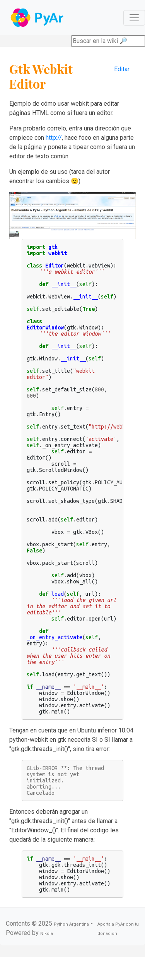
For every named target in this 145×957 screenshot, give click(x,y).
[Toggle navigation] (134, 18)
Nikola (46, 933)
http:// (54, 137)
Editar (122, 69)
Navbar (37, 17)
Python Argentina (71, 924)
